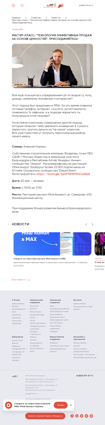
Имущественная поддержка (57, 338)
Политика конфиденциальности (38, 399)
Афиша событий (79, 343)
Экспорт (33, 340)
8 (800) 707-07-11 (86, 5)
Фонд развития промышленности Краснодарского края (59, 317)
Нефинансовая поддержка (36, 301)
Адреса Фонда (79, 304)
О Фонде (16, 300)
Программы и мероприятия (79, 338)
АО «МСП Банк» (56, 323)
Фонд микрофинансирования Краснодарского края (59, 308)
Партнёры (16, 318)
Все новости (21, 280)
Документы (16, 315)
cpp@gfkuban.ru (32, 394)
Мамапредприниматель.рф (84, 358)
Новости (76, 346)
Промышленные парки (59, 346)
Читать (60, 405)
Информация (17, 337)
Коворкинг (54, 343)
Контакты (77, 300)
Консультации (35, 312)
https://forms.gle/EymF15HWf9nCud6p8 (63, 174)
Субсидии (54, 332)
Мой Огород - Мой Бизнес (84, 355)
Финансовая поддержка (55, 301)
